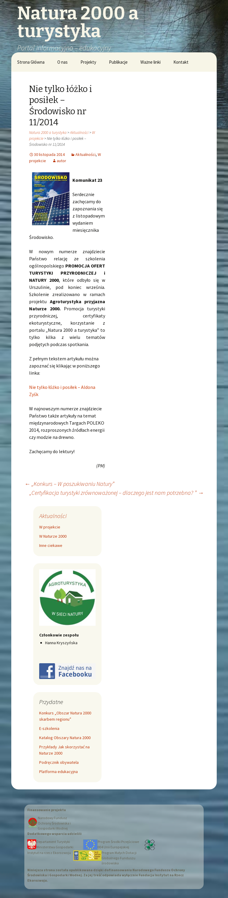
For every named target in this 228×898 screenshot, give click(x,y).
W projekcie (49, 527)
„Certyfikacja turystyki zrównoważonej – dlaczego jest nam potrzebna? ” (116, 492)
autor (61, 160)
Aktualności (79, 132)
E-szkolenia (49, 728)
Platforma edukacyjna (58, 771)
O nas (62, 62)
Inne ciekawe (50, 545)
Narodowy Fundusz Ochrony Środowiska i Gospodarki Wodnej (54, 823)
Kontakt (181, 62)
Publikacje (118, 62)
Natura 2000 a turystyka (47, 132)
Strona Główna (31, 62)
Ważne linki (150, 62)
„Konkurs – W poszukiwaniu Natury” (69, 483)
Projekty (88, 62)
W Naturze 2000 (52, 536)
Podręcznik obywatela (59, 762)
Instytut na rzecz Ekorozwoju (49, 853)
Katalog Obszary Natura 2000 (65, 737)
